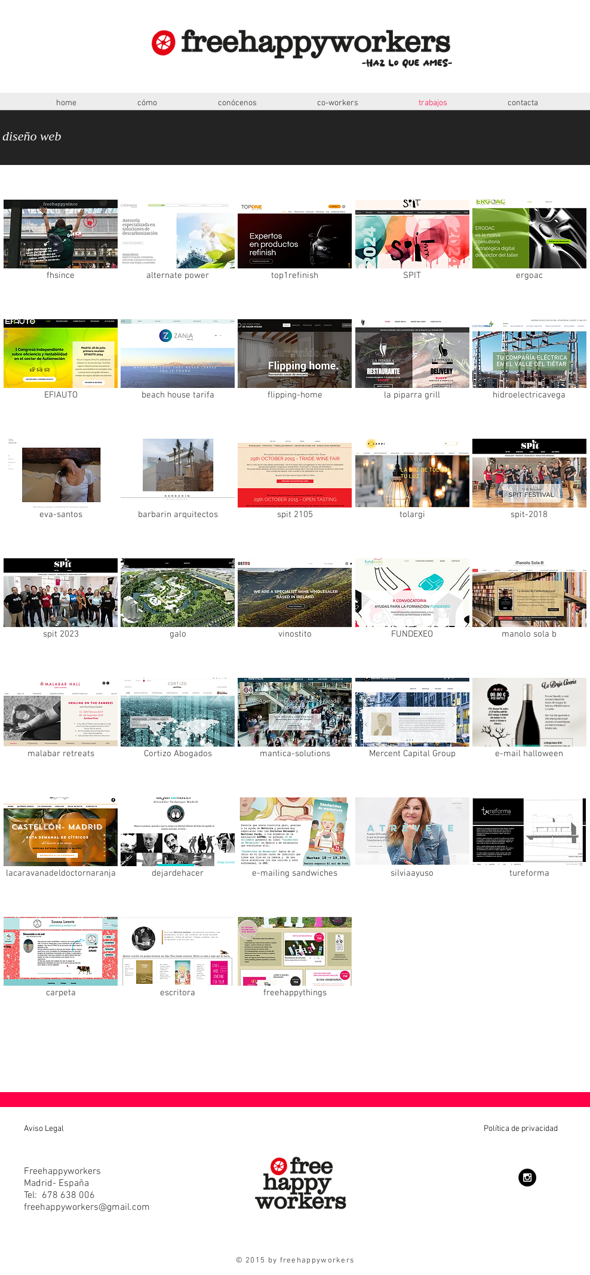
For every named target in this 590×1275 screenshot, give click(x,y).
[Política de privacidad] (478, 1129)
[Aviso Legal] (63, 1129)
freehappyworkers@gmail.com (87, 1207)
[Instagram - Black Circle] (527, 1178)
